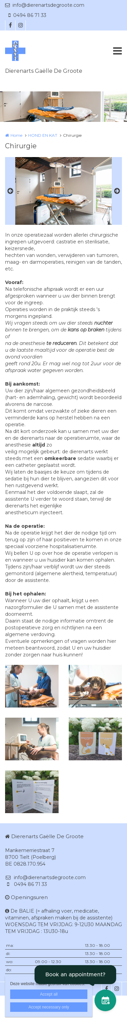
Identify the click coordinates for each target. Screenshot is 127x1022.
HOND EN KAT (42, 135)
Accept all (49, 994)
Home (16, 135)
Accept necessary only (48, 1007)
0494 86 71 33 (27, 15)
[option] (63, 191)
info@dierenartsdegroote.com (44, 5)
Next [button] (117, 191)
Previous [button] (10, 191)
